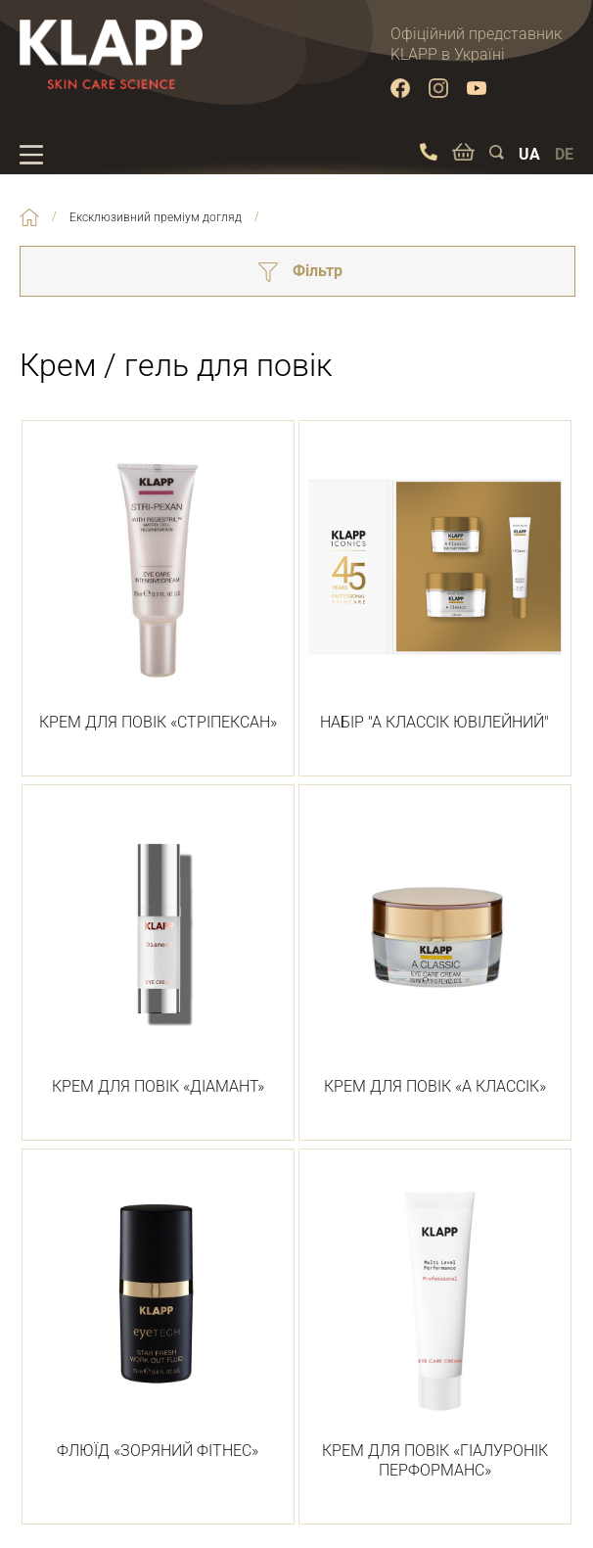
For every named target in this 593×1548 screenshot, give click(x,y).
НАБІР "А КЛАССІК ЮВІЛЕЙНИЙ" (435, 587)
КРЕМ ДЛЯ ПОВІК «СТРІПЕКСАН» (158, 587)
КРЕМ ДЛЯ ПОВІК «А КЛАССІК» (435, 952)
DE (564, 154)
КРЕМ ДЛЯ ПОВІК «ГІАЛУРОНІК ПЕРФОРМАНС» (435, 1326)
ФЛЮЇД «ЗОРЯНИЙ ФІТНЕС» (158, 1316)
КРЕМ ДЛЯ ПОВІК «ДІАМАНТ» (158, 952)
